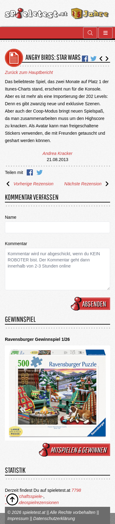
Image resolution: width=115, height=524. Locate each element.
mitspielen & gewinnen (75, 449)
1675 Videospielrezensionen (32, 502)
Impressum (18, 518)
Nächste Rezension (87, 184)
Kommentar (16, 243)
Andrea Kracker (57, 153)
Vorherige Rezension (29, 184)
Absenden (91, 303)
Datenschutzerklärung (54, 518)
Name (10, 217)
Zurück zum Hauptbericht (29, 72)
